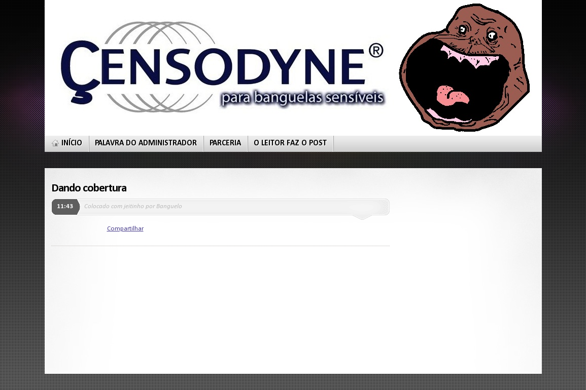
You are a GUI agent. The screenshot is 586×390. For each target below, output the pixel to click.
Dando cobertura (89, 188)
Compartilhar (125, 228)
